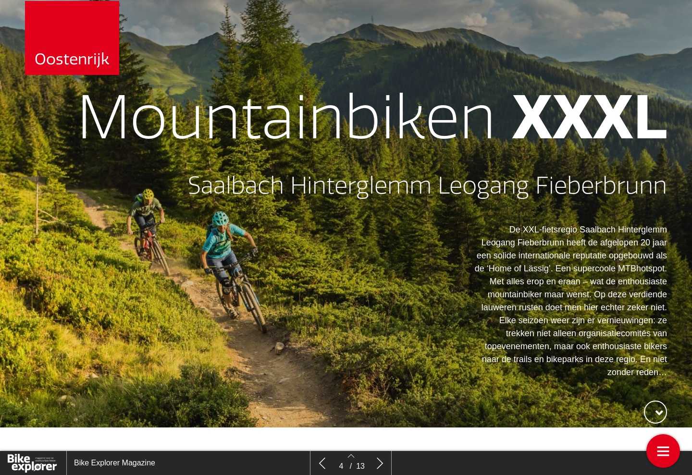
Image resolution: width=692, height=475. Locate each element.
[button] (655, 412)
